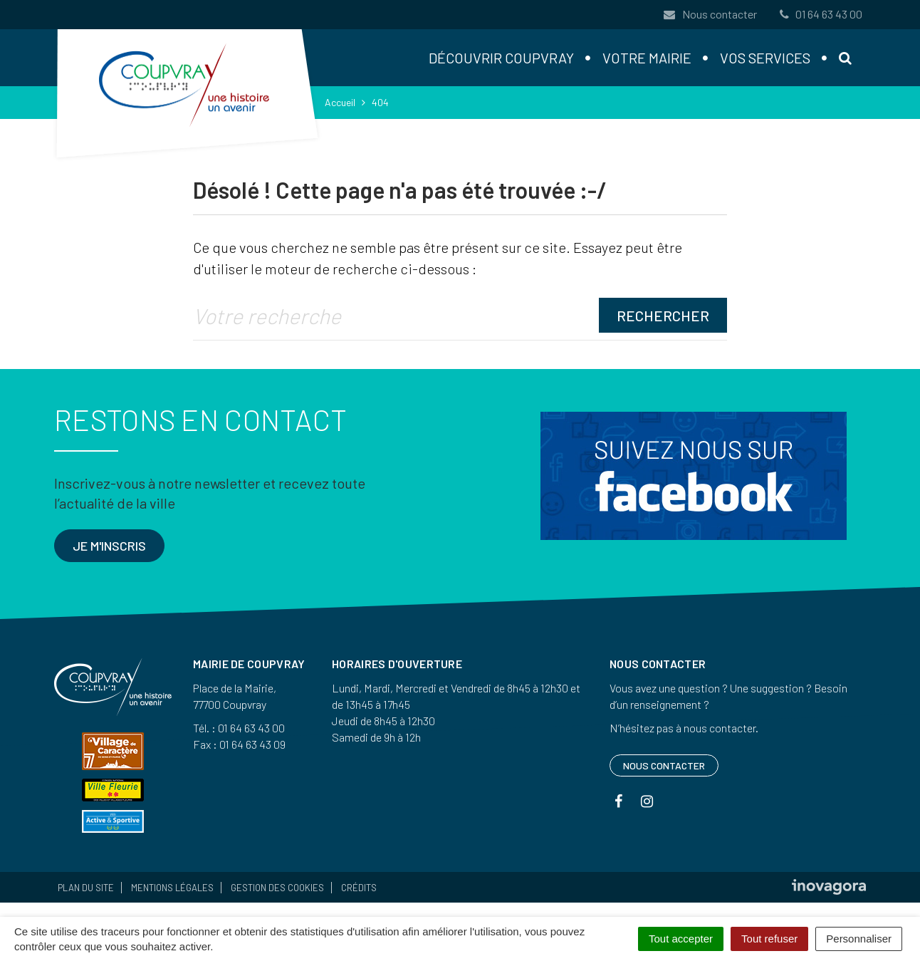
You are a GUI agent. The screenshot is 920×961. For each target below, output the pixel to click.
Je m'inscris (109, 546)
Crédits (359, 887)
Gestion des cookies (277, 887)
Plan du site (86, 887)
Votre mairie (646, 57)
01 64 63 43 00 (819, 14)
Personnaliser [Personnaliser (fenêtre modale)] (859, 939)
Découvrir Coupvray (501, 57)
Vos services (765, 57)
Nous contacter (710, 14)
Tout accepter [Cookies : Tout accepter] (681, 939)
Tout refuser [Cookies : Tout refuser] (769, 939)
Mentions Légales (172, 887)
